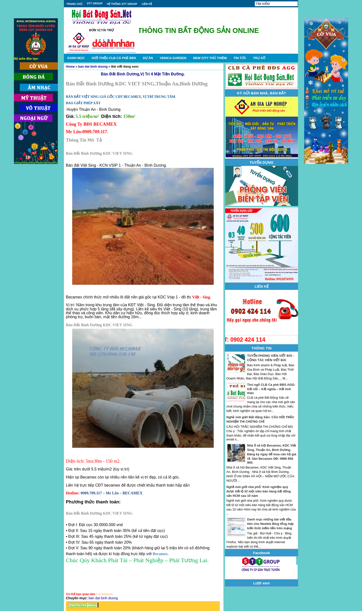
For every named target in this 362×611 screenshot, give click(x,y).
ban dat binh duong (93, 66)
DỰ (148, 58)
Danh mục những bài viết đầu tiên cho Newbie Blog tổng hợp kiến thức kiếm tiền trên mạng (270, 524)
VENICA (173, 58)
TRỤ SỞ (259, 58)
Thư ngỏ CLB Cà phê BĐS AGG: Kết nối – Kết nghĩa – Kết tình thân (271, 389)
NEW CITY (210, 58)
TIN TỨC (239, 58)
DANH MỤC (76, 58)
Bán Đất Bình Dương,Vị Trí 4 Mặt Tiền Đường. (143, 74)
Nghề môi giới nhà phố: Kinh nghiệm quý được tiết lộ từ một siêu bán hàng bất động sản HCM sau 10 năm (258, 491)
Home (70, 66)
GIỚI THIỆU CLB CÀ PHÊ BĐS (113, 58)
